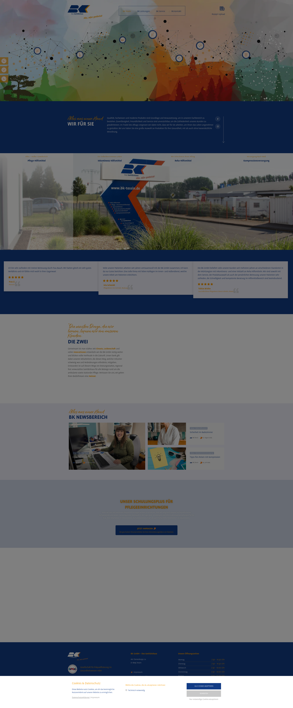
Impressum (95, 698)
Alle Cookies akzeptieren (204, 686)
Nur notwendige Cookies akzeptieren (203, 699)
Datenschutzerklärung (80, 698)
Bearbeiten (204, 694)
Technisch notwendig (136, 690)
